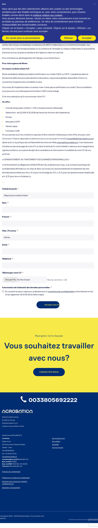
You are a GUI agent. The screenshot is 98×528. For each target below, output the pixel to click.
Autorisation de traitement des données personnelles (27, 287)
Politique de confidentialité (11, 477)
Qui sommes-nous (58, 443)
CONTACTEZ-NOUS (49, 372)
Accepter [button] (87, 38)
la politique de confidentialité (61, 291)
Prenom (6, 217)
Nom (5, 203)
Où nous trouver (57, 452)
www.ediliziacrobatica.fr (67, 142)
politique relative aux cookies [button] (47, 15)
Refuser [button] (68, 38)
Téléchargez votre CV (12, 272)
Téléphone (7, 259)
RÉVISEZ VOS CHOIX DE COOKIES (14, 486)
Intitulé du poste (10, 189)
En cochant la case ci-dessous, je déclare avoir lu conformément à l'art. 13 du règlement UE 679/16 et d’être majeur (49, 293)
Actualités (55, 449)
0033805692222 (49, 402)
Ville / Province (10, 231)
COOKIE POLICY (8, 489)
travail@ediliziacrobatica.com (80, 138)
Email (5, 245)
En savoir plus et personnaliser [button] (23, 38)
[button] (95, 4)
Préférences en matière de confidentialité (16, 483)
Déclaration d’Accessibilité (11, 493)
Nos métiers (56, 446)
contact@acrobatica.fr (9, 462)
